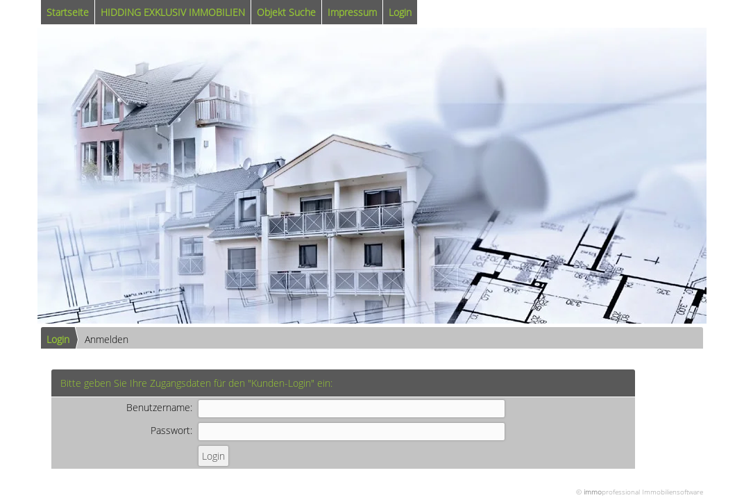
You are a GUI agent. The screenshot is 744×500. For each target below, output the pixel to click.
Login (400, 12)
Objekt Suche (286, 12)
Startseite (67, 12)
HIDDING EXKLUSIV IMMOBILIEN (173, 12)
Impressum (352, 12)
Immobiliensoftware (672, 492)
